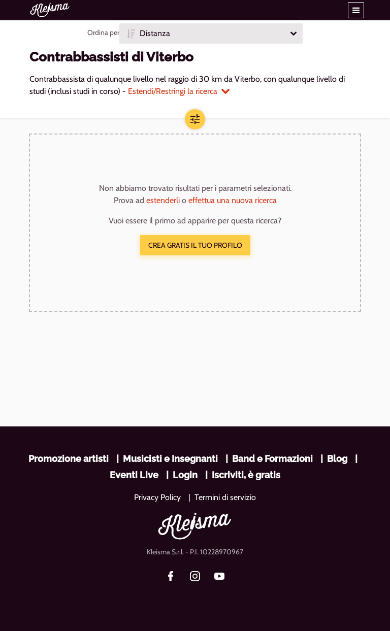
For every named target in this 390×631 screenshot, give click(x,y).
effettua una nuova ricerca (232, 200)
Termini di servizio (225, 497)
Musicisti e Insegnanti (170, 458)
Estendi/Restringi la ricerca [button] (179, 91)
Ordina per (103, 32)
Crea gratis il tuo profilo (195, 245)
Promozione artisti (68, 458)
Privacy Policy (157, 497)
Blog (337, 458)
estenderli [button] (163, 200)
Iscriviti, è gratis (246, 475)
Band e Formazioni (272, 458)
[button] (356, 10)
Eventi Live (134, 475)
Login (185, 475)
